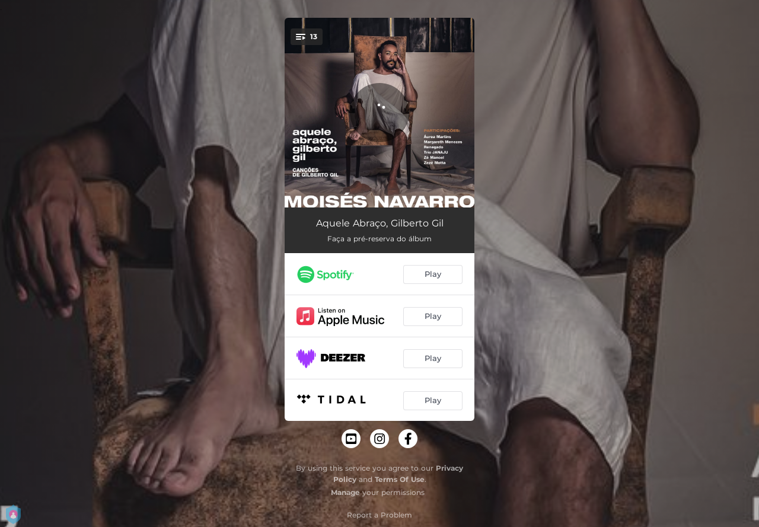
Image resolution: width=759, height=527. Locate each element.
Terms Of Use (400, 479)
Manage (345, 492)
